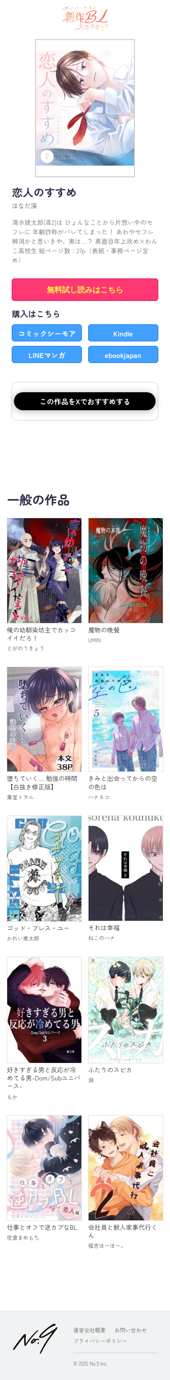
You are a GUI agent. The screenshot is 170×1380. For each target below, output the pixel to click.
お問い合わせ (131, 1330)
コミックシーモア (47, 333)
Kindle (123, 333)
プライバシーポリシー (100, 1340)
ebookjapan (123, 354)
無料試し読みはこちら (85, 290)
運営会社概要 (89, 1330)
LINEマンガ (47, 354)
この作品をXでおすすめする (85, 401)
